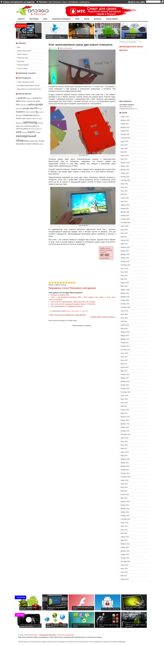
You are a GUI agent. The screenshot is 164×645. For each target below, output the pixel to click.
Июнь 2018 (124, 318)
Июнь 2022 (124, 148)
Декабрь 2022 (125, 127)
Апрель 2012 (125, 579)
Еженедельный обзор (132, 47)
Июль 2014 (124, 484)
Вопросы (97, 19)
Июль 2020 (124, 229)
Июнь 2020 (124, 233)
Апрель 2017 (125, 367)
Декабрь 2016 (125, 381)
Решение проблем (23, 65)
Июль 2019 (124, 272)
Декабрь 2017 (125, 339)
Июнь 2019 (124, 275)
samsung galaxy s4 (32, 126)
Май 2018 (124, 321)
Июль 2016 (124, 399)
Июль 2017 (124, 357)
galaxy (31, 104)
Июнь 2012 (124, 572)
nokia (23, 118)
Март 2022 (124, 159)
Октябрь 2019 (125, 261)
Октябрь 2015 (125, 431)
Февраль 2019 (125, 290)
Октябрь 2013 (125, 515)
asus (18, 105)
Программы (33, 19)
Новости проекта (22, 54)
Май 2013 (124, 533)
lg (37, 111)
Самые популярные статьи (25, 82)
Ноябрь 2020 (125, 215)
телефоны (73, 2)
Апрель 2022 (125, 155)
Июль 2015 (124, 441)
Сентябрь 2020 (125, 222)
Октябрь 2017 (125, 346)
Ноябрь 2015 (125, 427)
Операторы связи (22, 58)
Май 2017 (124, 364)
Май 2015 (124, 448)
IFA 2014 (26, 112)
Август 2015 (124, 438)
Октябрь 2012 (125, 558)
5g (16, 98)
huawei (19, 111)
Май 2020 (124, 237)
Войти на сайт (136, 2)
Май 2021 (124, 194)
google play (28, 108)
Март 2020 (124, 244)
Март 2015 (124, 455)
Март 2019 (124, 286)
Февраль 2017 (125, 374)
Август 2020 (124, 226)
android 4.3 (29, 98)
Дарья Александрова (66, 48)
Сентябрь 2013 (125, 519)
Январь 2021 (125, 208)
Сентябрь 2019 (125, 265)
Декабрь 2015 (125, 424)
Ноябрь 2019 (125, 258)
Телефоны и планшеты (61, 19)
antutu (38, 101)
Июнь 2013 (124, 530)
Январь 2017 (125, 378)
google (39, 104)
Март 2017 (124, 371)
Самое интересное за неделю (19, 2)
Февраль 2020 (125, 247)
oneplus (28, 118)
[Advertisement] (68, 265)
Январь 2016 (125, 420)
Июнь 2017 (124, 360)
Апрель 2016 (125, 410)
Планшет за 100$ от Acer (60, 295)
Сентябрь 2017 (125, 350)
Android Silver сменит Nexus (102, 317)
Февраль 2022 (125, 162)
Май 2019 (124, 279)
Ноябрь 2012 (125, 554)
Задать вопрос (112, 19)
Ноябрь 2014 (125, 470)
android (22, 98)
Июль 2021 (124, 187)
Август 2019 (124, 268)
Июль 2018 (124, 314)
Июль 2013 (124, 526)
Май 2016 (124, 406)
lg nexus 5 (19, 115)
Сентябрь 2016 (125, 392)
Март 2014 (124, 498)
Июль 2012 (124, 568)
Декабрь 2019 (125, 254)
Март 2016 (124, 413)
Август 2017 (124, 353)
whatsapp (24, 132)
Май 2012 (124, 575)
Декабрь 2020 (125, 212)
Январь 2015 (125, 462)
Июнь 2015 (124, 445)
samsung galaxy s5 (23, 129)
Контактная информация (65, 635)
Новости (21, 19)
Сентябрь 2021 (125, 180)
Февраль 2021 (125, 205)
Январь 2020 (125, 251)
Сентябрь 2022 (125, 138)
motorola (28, 115)
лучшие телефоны (32, 144)
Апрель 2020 (125, 240)
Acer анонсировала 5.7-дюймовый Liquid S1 (67, 306)
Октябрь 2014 (125, 473)
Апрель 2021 (125, 198)
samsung (30, 122)
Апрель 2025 (125, 117)
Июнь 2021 (124, 191)
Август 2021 (124, 184)
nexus (18, 118)
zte (36, 132)
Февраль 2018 (125, 332)
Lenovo (32, 112)
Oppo (40, 118)
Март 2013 (124, 540)
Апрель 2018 (125, 325)
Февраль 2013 (125, 544)
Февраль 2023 (125, 120)
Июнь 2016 (124, 402)
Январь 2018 (125, 335)
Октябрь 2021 (125, 177)
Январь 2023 (125, 124)
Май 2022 (124, 152)
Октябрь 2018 (125, 304)
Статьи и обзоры (22, 68)
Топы (77, 19)
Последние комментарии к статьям (28, 85)
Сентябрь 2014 (125, 477)
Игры (45, 19)
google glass (19, 108)
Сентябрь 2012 (125, 561)
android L (23, 101)
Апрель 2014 (125, 494)
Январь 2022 (125, 166)
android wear (31, 101)
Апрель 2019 (125, 282)
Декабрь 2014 (125, 466)
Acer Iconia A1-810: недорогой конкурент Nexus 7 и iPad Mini (73, 304)
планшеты (84, 2)
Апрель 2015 (125, 452)
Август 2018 (124, 311)
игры (64, 2)
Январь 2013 (125, 547)
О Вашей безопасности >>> (128, 109)
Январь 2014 (125, 505)
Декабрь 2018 (125, 297)
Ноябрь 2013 (125, 512)
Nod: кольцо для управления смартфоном (68, 315)
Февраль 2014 (125, 501)
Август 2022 (124, 141)
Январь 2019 (125, 293)
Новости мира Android (24, 51)
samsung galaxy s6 (36, 128)
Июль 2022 (124, 145)
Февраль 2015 (125, 459)
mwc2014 (35, 115)
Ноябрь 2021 (125, 173)
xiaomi (31, 132)
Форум (86, 19)
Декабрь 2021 (125, 169)
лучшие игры (33, 141)
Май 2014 (124, 491)
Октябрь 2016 (125, 388)
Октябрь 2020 (125, 219)
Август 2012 (124, 565)
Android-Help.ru (33, 635)
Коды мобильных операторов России (29, 89)
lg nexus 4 (41, 112)
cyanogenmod (24, 104)
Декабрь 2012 (125, 551)
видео (39, 132)
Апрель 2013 (125, 537)
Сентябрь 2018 (125, 307)
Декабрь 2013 (125, 508)
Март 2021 (124, 201)
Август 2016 (124, 395)
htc (36, 108)
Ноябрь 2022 (125, 131)
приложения (55, 2)
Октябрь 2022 (125, 134)
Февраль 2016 (125, 417)
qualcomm (19, 123)
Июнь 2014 (124, 487)
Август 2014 (124, 480)
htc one (40, 108)
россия (41, 144)
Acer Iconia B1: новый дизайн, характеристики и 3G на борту (73, 302)
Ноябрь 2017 (125, 342)
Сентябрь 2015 (125, 434)
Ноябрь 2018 (125, 300)
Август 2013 (124, 522)
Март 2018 (124, 328)
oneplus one (34, 118)
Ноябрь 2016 (125, 385)
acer (86, 311)
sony (19, 131)
